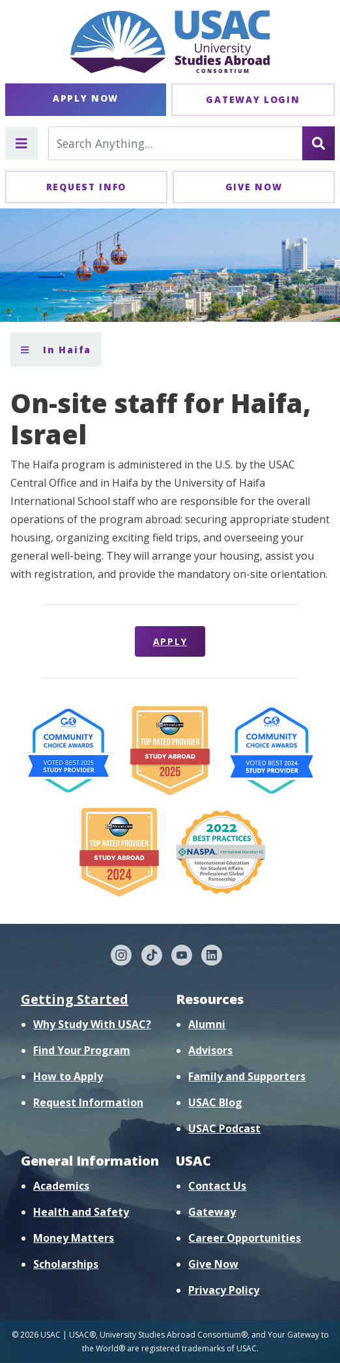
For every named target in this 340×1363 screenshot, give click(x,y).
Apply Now (86, 98)
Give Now (254, 186)
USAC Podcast (224, 1128)
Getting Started (74, 999)
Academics (61, 1186)
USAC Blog (215, 1102)
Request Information (88, 1102)
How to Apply (68, 1076)
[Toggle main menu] (21, 143)
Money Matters (73, 1238)
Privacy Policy (223, 1290)
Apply (170, 641)
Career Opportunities (244, 1238)
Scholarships (65, 1264)
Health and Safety (81, 1212)
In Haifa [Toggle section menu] (56, 349)
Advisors (210, 1050)
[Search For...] (175, 143)
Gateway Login (253, 99)
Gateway (212, 1212)
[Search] (318, 143)
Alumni (206, 1024)
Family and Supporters (246, 1076)
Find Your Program (81, 1050)
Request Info (86, 186)
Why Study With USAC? (92, 1024)
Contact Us (217, 1186)
